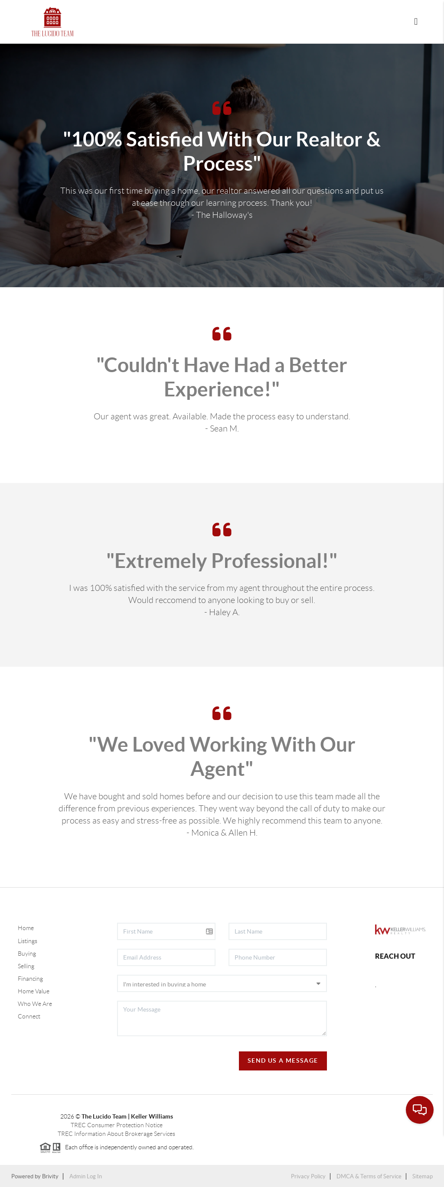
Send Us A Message (283, 1060)
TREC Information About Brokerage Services (116, 1133)
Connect (29, 1016)
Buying (27, 953)
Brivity (50, 1176)
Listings (27, 940)
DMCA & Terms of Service (369, 1176)
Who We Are (35, 1003)
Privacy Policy (308, 1176)
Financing (30, 978)
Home (26, 927)
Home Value (33, 991)
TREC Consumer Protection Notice (117, 1125)
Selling (26, 966)
